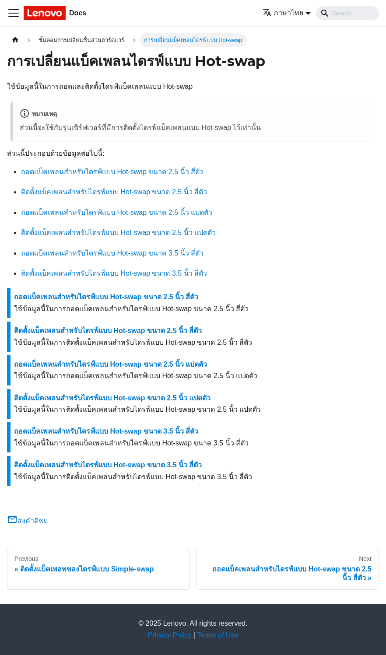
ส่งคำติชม (27, 521)
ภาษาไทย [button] (283, 13)
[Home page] (15, 40)
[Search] (347, 13)
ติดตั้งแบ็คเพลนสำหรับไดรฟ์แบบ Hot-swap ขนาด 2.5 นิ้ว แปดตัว (118, 232)
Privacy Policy (170, 635)
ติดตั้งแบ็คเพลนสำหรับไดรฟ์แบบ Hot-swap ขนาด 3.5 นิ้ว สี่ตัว (114, 273)
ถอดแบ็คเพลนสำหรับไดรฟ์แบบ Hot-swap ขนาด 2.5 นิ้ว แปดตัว (116, 212)
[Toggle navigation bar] (13, 13)
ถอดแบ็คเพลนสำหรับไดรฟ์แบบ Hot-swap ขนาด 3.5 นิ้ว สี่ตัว (112, 253)
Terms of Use (217, 635)
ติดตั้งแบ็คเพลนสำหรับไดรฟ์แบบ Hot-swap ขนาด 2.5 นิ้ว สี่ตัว (114, 192)
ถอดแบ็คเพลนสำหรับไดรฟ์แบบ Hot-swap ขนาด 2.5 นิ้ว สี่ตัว (112, 171)
